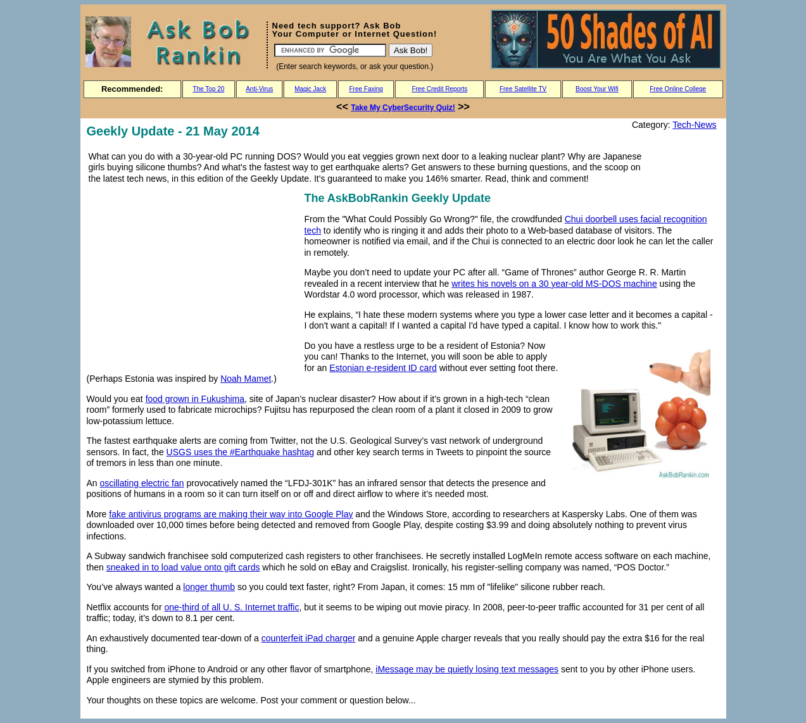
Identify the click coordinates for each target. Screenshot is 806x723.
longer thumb (209, 587)
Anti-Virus (259, 88)
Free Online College (678, 88)
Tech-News (694, 125)
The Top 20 (209, 88)
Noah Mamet (245, 379)
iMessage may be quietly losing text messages (466, 669)
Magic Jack (310, 88)
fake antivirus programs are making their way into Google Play (231, 514)
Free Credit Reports (439, 88)
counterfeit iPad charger (308, 638)
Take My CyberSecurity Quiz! (403, 107)
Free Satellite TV (523, 88)
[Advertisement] (193, 278)
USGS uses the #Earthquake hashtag (240, 452)
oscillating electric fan (142, 483)
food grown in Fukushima (195, 399)
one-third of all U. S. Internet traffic (231, 607)
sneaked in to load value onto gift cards (183, 567)
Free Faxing (365, 88)
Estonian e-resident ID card (383, 368)
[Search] (330, 50)
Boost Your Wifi (597, 88)
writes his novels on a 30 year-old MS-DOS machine (554, 284)
